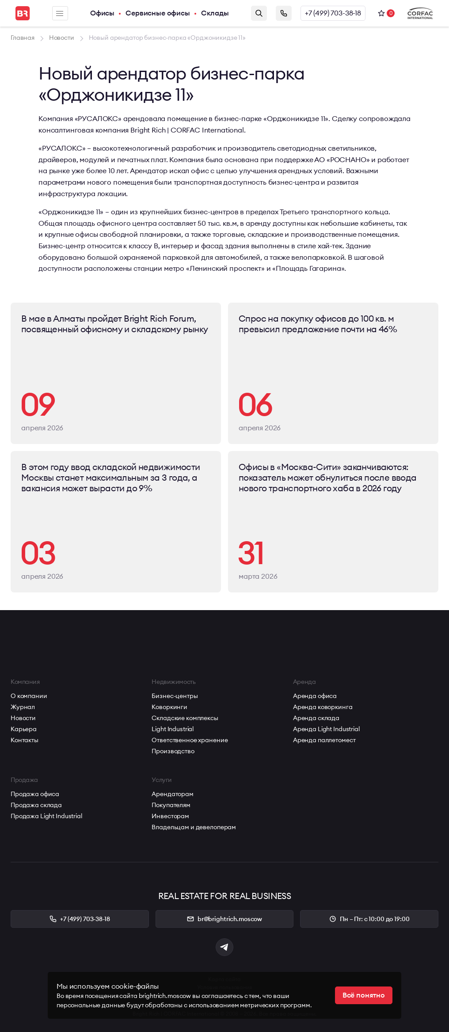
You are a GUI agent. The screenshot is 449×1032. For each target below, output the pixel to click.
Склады (215, 13)
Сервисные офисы (158, 13)
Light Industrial (173, 729)
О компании (29, 696)
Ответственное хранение (190, 740)
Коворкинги (169, 707)
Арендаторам (172, 794)
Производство (173, 751)
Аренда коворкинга (323, 707)
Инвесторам (170, 816)
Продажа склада (36, 805)
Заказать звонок (283, 13)
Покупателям (171, 805)
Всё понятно (363, 995)
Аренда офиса (315, 696)
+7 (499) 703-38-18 (333, 13)
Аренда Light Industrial (326, 729)
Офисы (102, 13)
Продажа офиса (35, 794)
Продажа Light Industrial (46, 816)
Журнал (23, 707)
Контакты (24, 740)
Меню (59, 13)
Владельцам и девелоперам (194, 827)
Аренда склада (316, 718)
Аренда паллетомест (324, 740)
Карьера (24, 729)
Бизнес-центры (175, 696)
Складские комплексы (185, 718)
